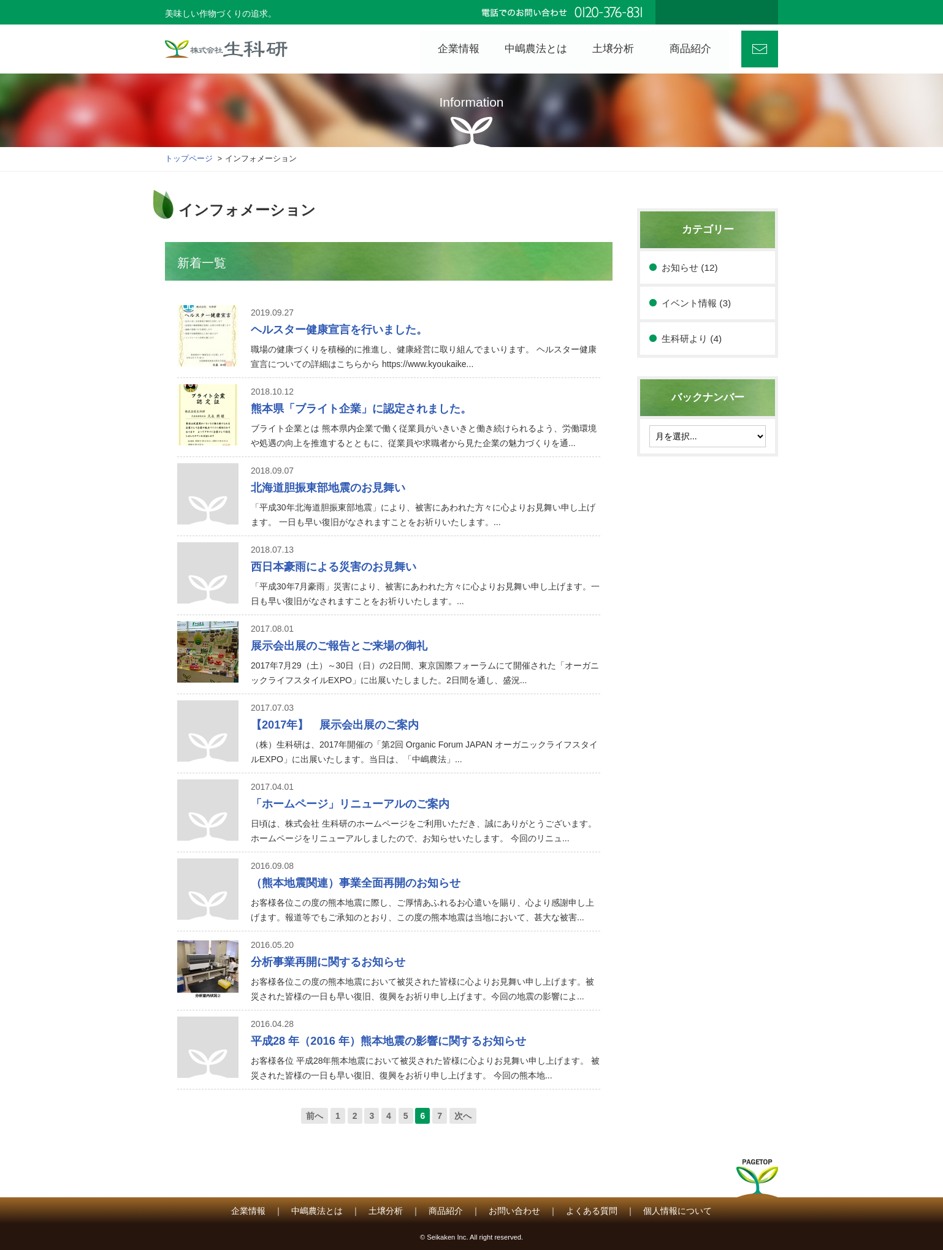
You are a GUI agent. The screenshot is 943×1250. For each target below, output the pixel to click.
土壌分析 (385, 1211)
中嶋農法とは (317, 1211)
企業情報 (248, 1211)
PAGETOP (757, 1182)
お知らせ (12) (690, 267)
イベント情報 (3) (696, 303)
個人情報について (677, 1211)
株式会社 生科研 (226, 49)
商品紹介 (446, 1211)
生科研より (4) (692, 338)
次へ (463, 1116)
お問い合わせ (759, 49)
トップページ (189, 158)
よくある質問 (591, 1211)
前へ (314, 1116)
